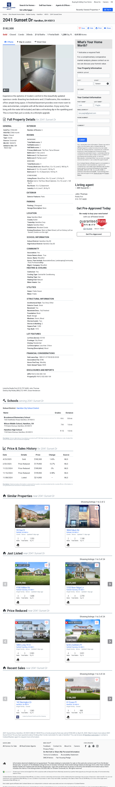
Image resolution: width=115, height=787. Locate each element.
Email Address (82, 109)
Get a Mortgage (27, 10)
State (96, 80)
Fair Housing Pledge (63, 758)
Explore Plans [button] (17, 773)
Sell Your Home (46, 5)
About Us (97, 2)
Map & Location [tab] (24, 42)
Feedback (46, 746)
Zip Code (80, 89)
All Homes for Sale (10, 746)
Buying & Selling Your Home (82, 2)
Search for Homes (28, 5)
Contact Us (57, 746)
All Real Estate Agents (28, 746)
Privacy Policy (48, 749)
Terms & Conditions (50, 755)
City (79, 80)
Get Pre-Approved (94, 234)
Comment (81, 125)
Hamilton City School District (28, 408)
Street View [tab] (40, 42)
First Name (81, 102)
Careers (105, 2)
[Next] (110, 584)
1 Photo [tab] (8, 42)
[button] (108, 9)
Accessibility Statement (69, 755)
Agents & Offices (63, 5)
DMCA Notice (48, 758)
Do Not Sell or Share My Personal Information (61, 752)
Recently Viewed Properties (88, 10)
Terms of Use (98, 173)
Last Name (98, 102)
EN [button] (112, 2)
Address (83, 72)
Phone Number (82, 117)
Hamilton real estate (91, 735)
